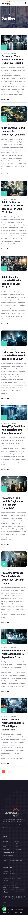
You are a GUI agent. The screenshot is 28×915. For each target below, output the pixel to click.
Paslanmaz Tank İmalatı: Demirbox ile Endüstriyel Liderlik (12, 59)
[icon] (4, 842)
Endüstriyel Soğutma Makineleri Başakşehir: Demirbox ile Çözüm (13, 355)
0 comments (13, 53)
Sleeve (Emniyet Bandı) (9, 891)
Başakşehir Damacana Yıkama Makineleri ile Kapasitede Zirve (13, 654)
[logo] (5, 3)
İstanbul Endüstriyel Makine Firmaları (12, 876)
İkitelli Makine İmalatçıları (9, 874)
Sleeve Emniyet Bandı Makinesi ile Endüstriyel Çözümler (13, 131)
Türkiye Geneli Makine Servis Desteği (12, 879)
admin (5, 53)
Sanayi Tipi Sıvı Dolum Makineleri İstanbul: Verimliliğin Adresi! (13, 429)
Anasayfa (4, 14)
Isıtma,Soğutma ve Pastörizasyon (12, 896)
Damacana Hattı (7, 894)
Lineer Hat (5, 898)
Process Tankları (7, 889)
